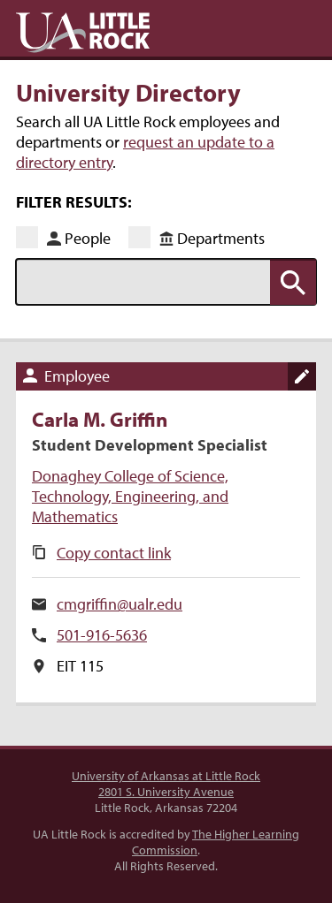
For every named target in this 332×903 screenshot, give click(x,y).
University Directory (128, 92)
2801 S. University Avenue (166, 792)
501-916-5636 (102, 635)
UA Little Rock (83, 32)
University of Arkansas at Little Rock (166, 776)
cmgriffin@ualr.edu (119, 604)
